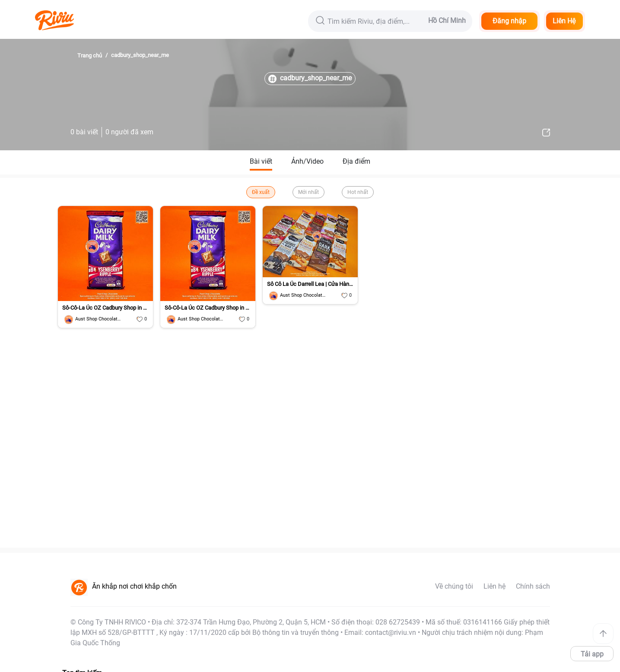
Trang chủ (89, 55)
